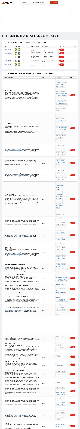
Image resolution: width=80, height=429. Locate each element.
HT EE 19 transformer (61, 93)
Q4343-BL (63, 157)
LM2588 (26, 142)
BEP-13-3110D (59, 185)
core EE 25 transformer (61, 101)
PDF (62, 49)
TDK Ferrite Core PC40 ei (61, 103)
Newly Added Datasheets (16, 424)
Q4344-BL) (64, 231)
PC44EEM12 (63, 110)
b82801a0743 (58, 248)
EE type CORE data (60, 193)
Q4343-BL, (64, 208)
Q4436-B (63, 144)
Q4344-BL (58, 235)
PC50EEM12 (58, 112)
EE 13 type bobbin (60, 189)
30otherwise (59, 244)
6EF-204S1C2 (28, 396)
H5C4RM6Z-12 (59, 179)
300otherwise (59, 314)
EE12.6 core (58, 320)
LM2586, (17, 142)
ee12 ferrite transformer (62, 265)
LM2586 (57, 237)
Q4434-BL (58, 155)
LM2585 (63, 235)
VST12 (23, 396)
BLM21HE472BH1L (8, 60)
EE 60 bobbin (59, 127)
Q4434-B (58, 144)
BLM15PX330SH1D (8, 64)
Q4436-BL (63, 155)
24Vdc (57, 116)
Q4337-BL (58, 157)
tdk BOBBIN (58, 135)
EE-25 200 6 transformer (61, 91)
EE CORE (58, 195)
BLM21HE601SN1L (8, 57)
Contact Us (61, 424)
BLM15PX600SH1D (8, 53)
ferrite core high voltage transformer (62, 258)
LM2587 (21, 142)
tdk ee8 (58, 191)
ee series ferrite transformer (62, 125)
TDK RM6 (65, 181)
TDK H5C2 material (60, 95)
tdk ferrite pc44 (60, 133)
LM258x (26, 202)
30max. (57, 397)
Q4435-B (62, 142)
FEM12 (57, 110)
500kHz (62, 114)
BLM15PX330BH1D (8, 49)
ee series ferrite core (61, 246)
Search (54, 2)
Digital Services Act (54, 424)
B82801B (7, 256)
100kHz (57, 114)
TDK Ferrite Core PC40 (61, 89)
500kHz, (64, 112)
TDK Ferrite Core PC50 (61, 129)
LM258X (26, 140)
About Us (67, 424)
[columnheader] (8, 47)
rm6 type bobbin (60, 197)
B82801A (7, 246)
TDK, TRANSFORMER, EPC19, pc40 (62, 98)
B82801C (37, 265)
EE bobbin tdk (59, 118)
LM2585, (13, 142)
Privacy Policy (26, 424)
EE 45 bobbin (59, 131)
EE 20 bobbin (59, 181)
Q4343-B (63, 146)
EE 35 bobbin (59, 183)
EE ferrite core (60, 350)
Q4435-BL (63, 153)
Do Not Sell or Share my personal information (39, 424)
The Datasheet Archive (7, 3)
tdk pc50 (63, 116)
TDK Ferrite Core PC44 (61, 120)
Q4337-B (58, 146)
